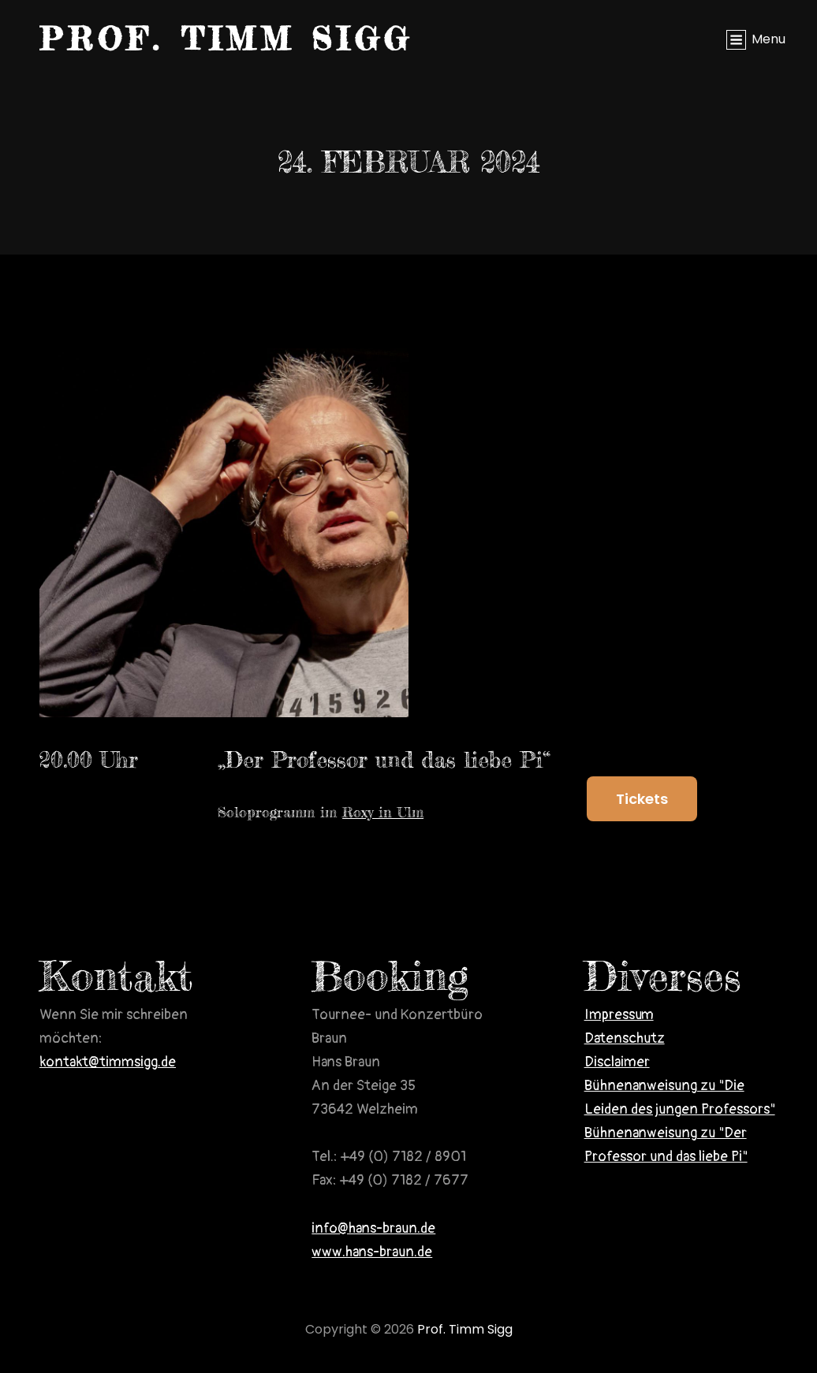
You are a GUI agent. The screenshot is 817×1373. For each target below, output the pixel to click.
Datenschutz (624, 1038)
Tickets (642, 799)
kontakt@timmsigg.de (107, 1062)
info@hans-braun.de (373, 1228)
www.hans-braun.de (372, 1252)
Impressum (619, 1015)
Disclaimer (617, 1062)
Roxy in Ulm (382, 811)
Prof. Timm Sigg (226, 39)
